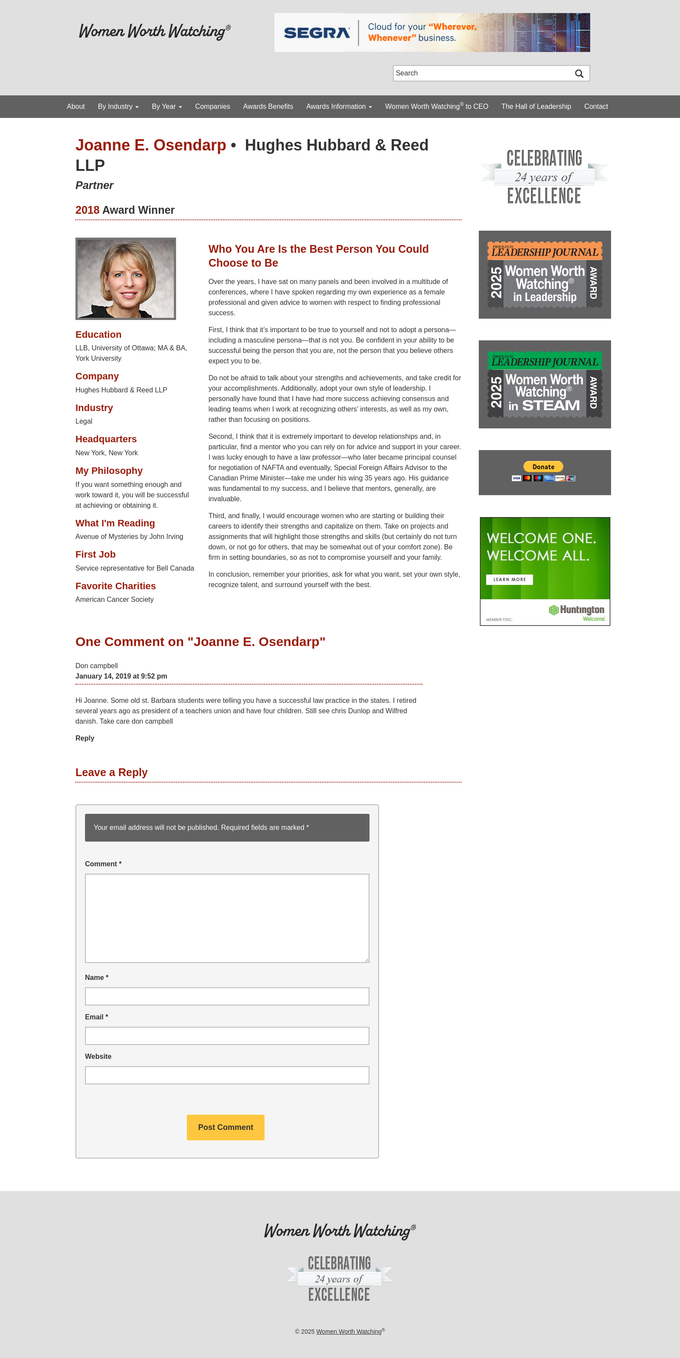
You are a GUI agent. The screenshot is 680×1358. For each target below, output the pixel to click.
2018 (87, 210)
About (76, 106)
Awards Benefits (268, 106)
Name (96, 977)
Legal (83, 421)
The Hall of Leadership (536, 106)
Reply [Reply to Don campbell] (85, 738)
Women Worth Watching (349, 1331)
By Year (167, 106)
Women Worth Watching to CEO (436, 105)
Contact (596, 106)
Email (96, 1017)
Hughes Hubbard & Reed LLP (121, 390)
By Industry (118, 106)
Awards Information (339, 106)
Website (98, 1056)
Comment (103, 864)
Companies (212, 106)
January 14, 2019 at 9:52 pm (121, 676)
